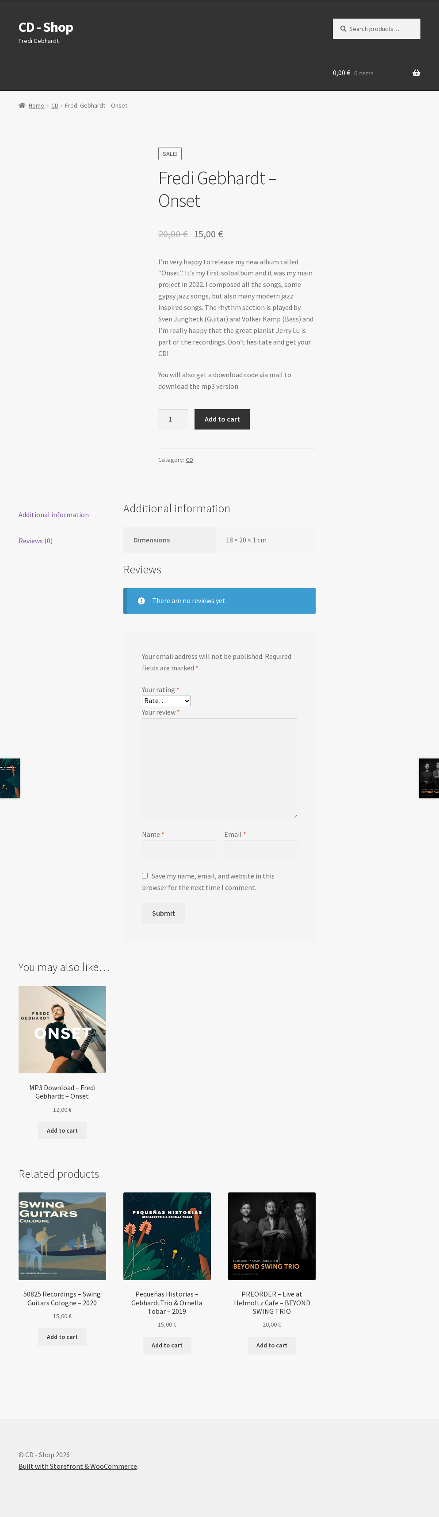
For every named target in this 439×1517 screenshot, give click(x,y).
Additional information (54, 514)
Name (153, 834)
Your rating (160, 689)
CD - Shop (46, 27)
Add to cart (222, 418)
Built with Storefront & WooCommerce (78, 1466)
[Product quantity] (173, 419)
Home (36, 105)
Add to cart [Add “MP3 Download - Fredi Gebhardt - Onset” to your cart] (62, 1130)
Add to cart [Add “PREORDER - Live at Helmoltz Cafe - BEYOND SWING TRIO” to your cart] (271, 1345)
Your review (161, 712)
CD (54, 105)
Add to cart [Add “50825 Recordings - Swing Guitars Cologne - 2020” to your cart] (62, 1337)
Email (235, 834)
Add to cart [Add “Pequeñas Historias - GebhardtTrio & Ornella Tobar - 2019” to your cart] (167, 1345)
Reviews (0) (36, 540)
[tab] (62, 515)
